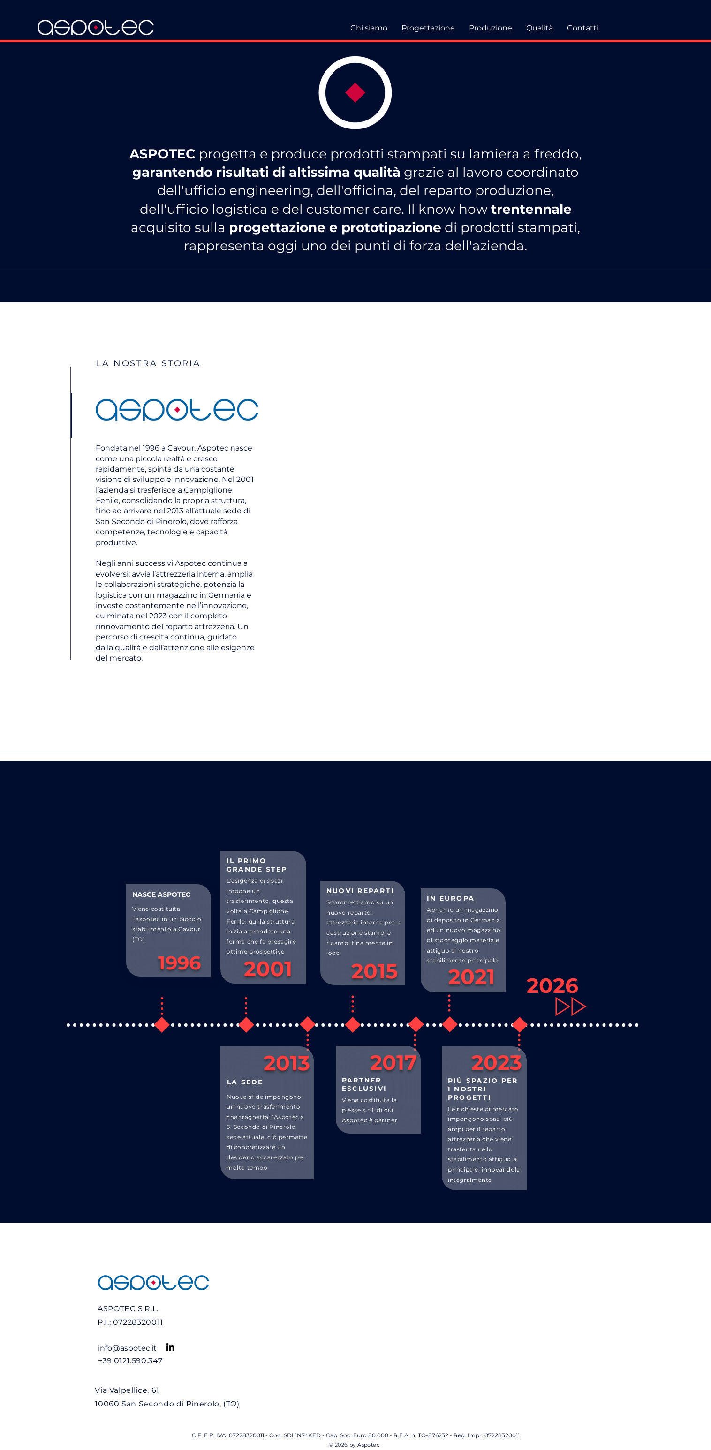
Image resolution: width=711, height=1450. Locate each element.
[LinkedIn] (170, 1346)
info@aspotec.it (127, 1348)
